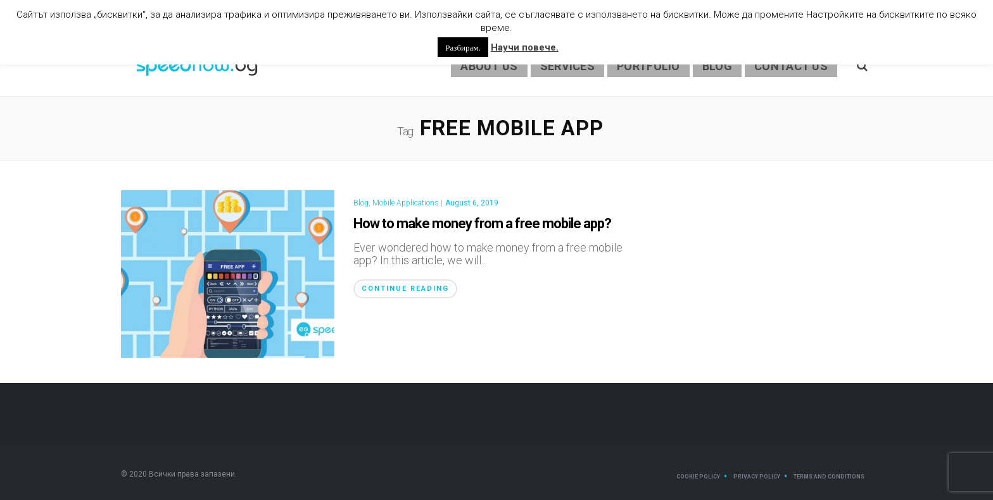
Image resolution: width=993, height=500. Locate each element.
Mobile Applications (405, 202)
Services (567, 66)
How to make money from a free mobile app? (482, 223)
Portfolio (648, 66)
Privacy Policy (756, 476)
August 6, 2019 (471, 202)
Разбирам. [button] (462, 47)
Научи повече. (525, 47)
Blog (717, 66)
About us (488, 66)
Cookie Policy (698, 476)
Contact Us (791, 66)
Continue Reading (405, 288)
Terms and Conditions (829, 476)
